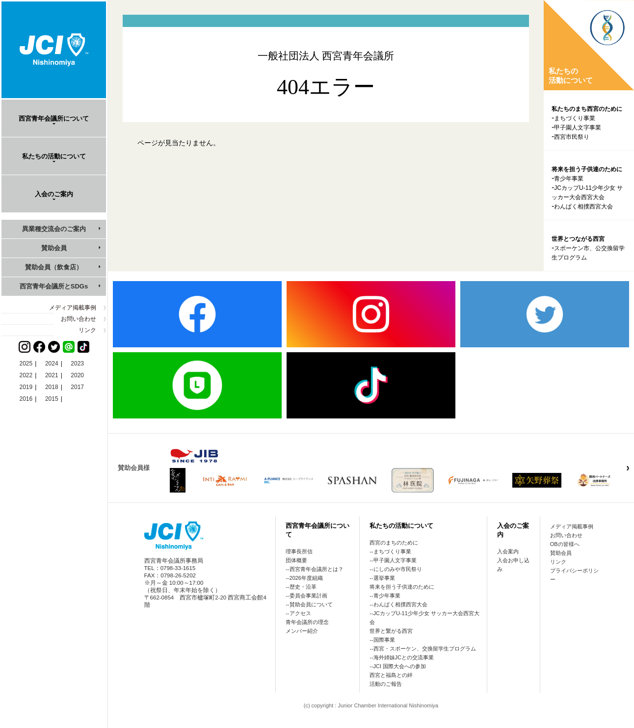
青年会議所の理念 (307, 622)
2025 (26, 363)
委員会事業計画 (308, 595)
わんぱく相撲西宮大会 (583, 206)
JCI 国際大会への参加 (399, 666)
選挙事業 (384, 578)
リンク (87, 330)
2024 (51, 363)
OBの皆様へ (565, 544)
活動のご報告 (386, 684)
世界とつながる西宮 (578, 238)
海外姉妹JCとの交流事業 (403, 657)
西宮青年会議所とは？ (316, 569)
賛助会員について (311, 604)
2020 (77, 375)
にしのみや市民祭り (397, 569)
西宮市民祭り (571, 136)
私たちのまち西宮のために (587, 108)
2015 (51, 398)
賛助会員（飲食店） (53, 267)
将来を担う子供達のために (587, 169)
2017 (77, 387)
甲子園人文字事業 (577, 127)
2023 (77, 363)
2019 (26, 387)
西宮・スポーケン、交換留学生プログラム (424, 648)
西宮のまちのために (394, 543)
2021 (51, 375)
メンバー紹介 (302, 631)
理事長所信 (299, 551)
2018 (51, 387)
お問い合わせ (78, 318)
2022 (26, 375)
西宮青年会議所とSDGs (54, 286)
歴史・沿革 (303, 587)
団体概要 (296, 560)
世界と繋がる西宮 (391, 631)
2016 (26, 398)
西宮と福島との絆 (391, 675)
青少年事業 (568, 178)
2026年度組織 (306, 578)
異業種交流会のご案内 (54, 229)
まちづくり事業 (574, 118)
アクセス (300, 613)
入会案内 (508, 551)
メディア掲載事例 (72, 307)
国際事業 (384, 640)
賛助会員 (54, 248)
